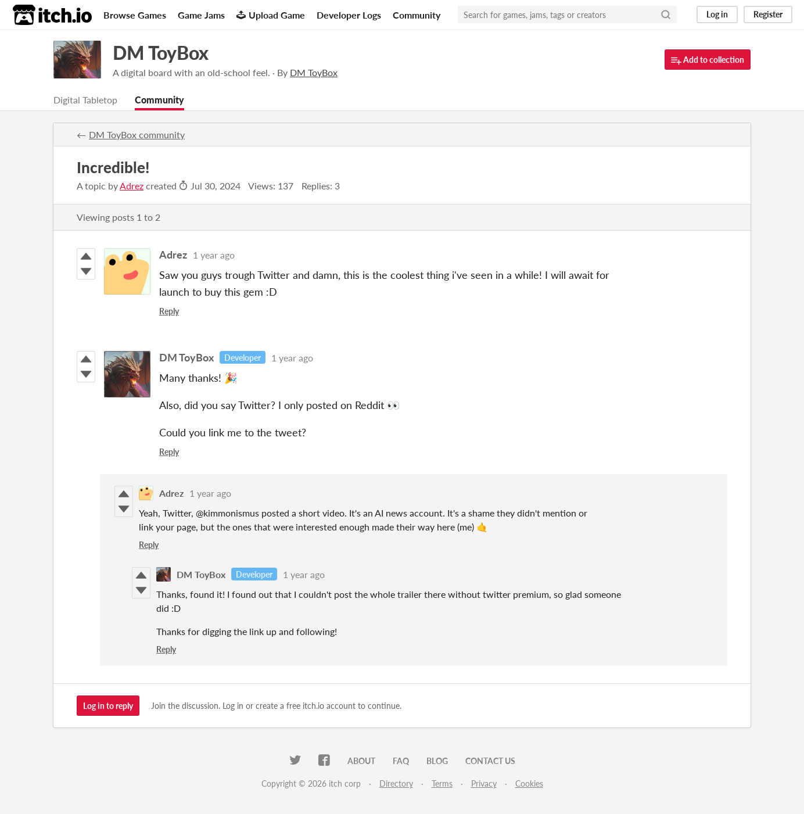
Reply (169, 311)
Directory (396, 783)
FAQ (401, 761)
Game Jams (201, 14)
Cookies (529, 783)
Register (768, 14)
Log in (717, 14)
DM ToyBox (161, 52)
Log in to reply (108, 706)
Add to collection (707, 60)
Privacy (484, 783)
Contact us (490, 761)
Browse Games (134, 14)
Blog (437, 761)
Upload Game (270, 14)
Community (416, 14)
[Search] (666, 14)
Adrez (131, 185)
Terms (442, 783)
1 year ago (214, 254)
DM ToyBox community (137, 134)
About (361, 761)
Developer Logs (349, 14)
